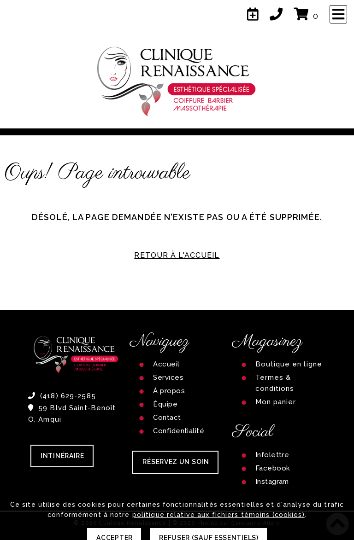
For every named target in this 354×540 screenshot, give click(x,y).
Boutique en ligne (288, 364)
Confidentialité (178, 431)
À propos (169, 391)
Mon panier (275, 402)
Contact (167, 417)
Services (168, 377)
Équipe (165, 404)
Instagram (272, 481)
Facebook (272, 468)
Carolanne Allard (255, 523)
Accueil (166, 364)
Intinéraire (62, 455)
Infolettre (272, 455)
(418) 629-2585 (62, 396)
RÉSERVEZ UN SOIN (175, 461)
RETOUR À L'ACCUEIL (176, 255)
